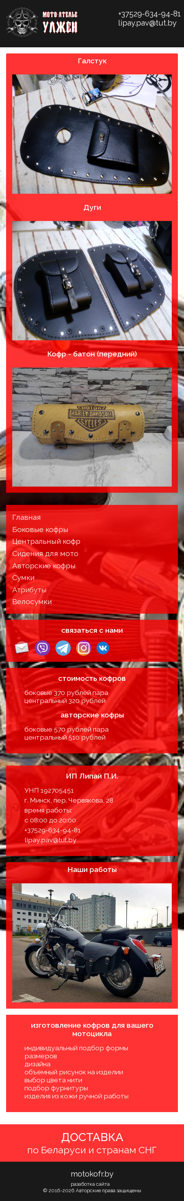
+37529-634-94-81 (149, 13)
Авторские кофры (44, 565)
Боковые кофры (40, 529)
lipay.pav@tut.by (147, 22)
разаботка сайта (90, 1184)
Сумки (23, 577)
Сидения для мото (45, 553)
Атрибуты (29, 589)
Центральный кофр (46, 541)
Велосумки (32, 601)
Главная (26, 517)
